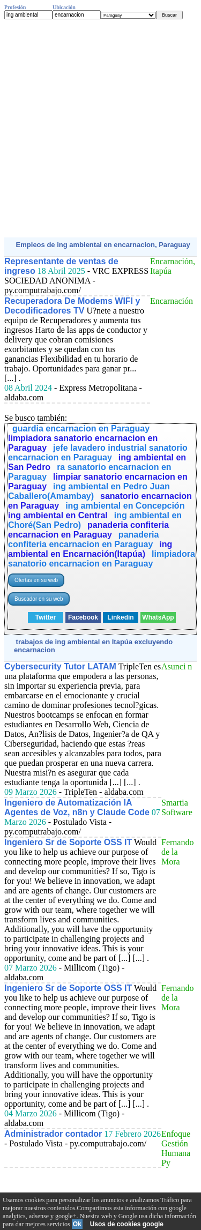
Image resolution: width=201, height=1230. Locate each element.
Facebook (83, 617)
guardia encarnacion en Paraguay (81, 428)
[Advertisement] (100, 128)
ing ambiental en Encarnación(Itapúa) (90, 549)
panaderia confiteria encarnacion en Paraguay (88, 529)
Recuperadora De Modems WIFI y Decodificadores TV (72, 305)
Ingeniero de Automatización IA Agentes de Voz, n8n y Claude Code (77, 807)
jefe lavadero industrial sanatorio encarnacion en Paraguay (98, 452)
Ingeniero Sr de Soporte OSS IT (68, 842)
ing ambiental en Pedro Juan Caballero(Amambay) (89, 491)
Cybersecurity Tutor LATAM (60, 666)
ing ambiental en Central (58, 515)
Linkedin (120, 617)
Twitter (45, 617)
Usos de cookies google (126, 1224)
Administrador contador (53, 1133)
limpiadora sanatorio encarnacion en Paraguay (101, 558)
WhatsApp (158, 617)
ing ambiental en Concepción (124, 505)
